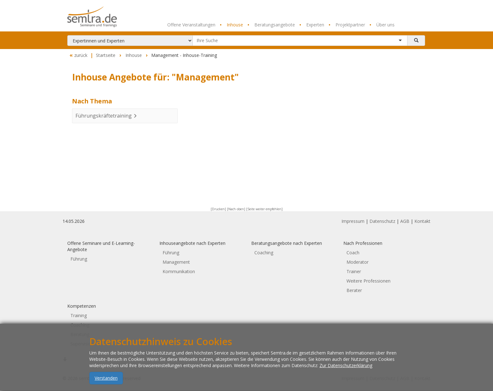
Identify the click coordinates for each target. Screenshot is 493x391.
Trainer (353, 271)
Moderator (357, 262)
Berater (354, 290)
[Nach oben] (236, 209)
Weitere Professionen (368, 281)
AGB (404, 221)
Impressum (352, 221)
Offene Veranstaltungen (191, 25)
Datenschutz (382, 221)
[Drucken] (218, 209)
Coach (352, 253)
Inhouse (231, 25)
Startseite (105, 55)
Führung (78, 259)
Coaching (263, 253)
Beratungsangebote (271, 25)
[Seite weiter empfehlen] (264, 209)
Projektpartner (347, 25)
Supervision (82, 344)
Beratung (79, 334)
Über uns (382, 25)
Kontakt (422, 221)
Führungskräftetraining (106, 115)
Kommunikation (179, 271)
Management (176, 262)
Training (78, 315)
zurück (77, 55)
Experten (311, 25)
